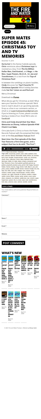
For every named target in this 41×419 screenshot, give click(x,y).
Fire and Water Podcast (21, 135)
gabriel (20, 163)
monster (4, 174)
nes (8, 174)
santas (26, 176)
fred (16, 163)
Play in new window (11, 152)
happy (31, 165)
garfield (25, 163)
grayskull (9, 165)
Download (20, 152)
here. (15, 127)
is (31, 167)
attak (26, 153)
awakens (31, 153)
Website (4, 234)
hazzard (35, 165)
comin (18, 159)
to (16, 180)
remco (8, 176)
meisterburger (20, 172)
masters (4, 172)
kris (35, 169)
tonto (19, 180)
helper (4, 167)
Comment (5, 195)
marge (28, 170)
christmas (34, 157)
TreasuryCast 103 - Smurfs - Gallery (36, 268)
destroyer (5, 161)
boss (6, 157)
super (37, 178)
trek (3, 182)
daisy (22, 159)
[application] (20, 149)
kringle (32, 169)
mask (32, 170)
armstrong (12, 153)
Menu (30, 26)
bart (35, 153)
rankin (3, 176)
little (9, 170)
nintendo (16, 174)
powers (29, 174)
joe (34, 167)
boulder (11, 157)
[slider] (17, 148)
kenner (22, 169)
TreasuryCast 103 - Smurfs (30, 266)
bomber (36, 155)
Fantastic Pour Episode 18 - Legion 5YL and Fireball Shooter (10, 306)
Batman (13, 155)
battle (24, 155)
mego (13, 172)
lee (38, 169)
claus (7, 159)
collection (12, 159)
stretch (32, 178)
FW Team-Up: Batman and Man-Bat (23, 303)
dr (13, 161)
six (13, 178)
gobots (4, 165)
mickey (28, 172)
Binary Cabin (33, 328)
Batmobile (19, 155)
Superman (5, 180)
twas (6, 182)
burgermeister (18, 157)
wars (15, 182)
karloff (17, 169)
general (31, 163)
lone (12, 170)
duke (15, 161)
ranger (34, 174)
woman (20, 182)
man (24, 170)
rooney (17, 176)
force (12, 163)
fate (3, 163)
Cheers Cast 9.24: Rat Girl (4, 300)
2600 (6, 153)
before (29, 155)
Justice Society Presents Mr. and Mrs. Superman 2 (4, 270)
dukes (20, 161)
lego (3, 170)
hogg (17, 167)
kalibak (12, 169)
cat (29, 157)
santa (21, 176)
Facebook (6, 118)
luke (15, 170)
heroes (13, 167)
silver (3, 178)
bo (32, 155)
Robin (12, 176)
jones (3, 169)
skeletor (16, 178)
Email (4, 226)
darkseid (27, 159)
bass (3, 155)
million (33, 172)
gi (34, 163)
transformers (33, 180)
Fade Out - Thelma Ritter (17, 265)
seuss (34, 176)
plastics (24, 174)
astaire (18, 153)
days (31, 159)
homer (22, 167)
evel (35, 161)
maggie (19, 170)
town (23, 180)
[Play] (4, 149)
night (11, 174)
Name (4, 218)
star (28, 178)
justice (8, 169)
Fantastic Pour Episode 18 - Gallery (17, 302)
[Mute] (30, 149)
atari (22, 153)
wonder (25, 182)
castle (25, 157)
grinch (24, 165)
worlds (30, 182)
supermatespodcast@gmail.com (24, 111)
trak (27, 180)
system (11, 180)
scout (30, 176)
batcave (7, 155)
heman (8, 167)
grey (19, 165)
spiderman (23, 178)
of (20, 174)
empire (24, 161)
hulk (25, 167)
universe (10, 182)
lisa (6, 170)
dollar (10, 161)
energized (30, 161)
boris (3, 157)
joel (36, 167)
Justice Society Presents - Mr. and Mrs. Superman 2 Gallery (10, 272)
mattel (9, 172)
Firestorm (8, 163)
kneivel (27, 169)
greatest (15, 165)
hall (27, 165)
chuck (3, 159)
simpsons (8, 178)
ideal (29, 167)
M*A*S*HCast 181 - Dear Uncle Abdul (23, 266)
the (15, 180)
